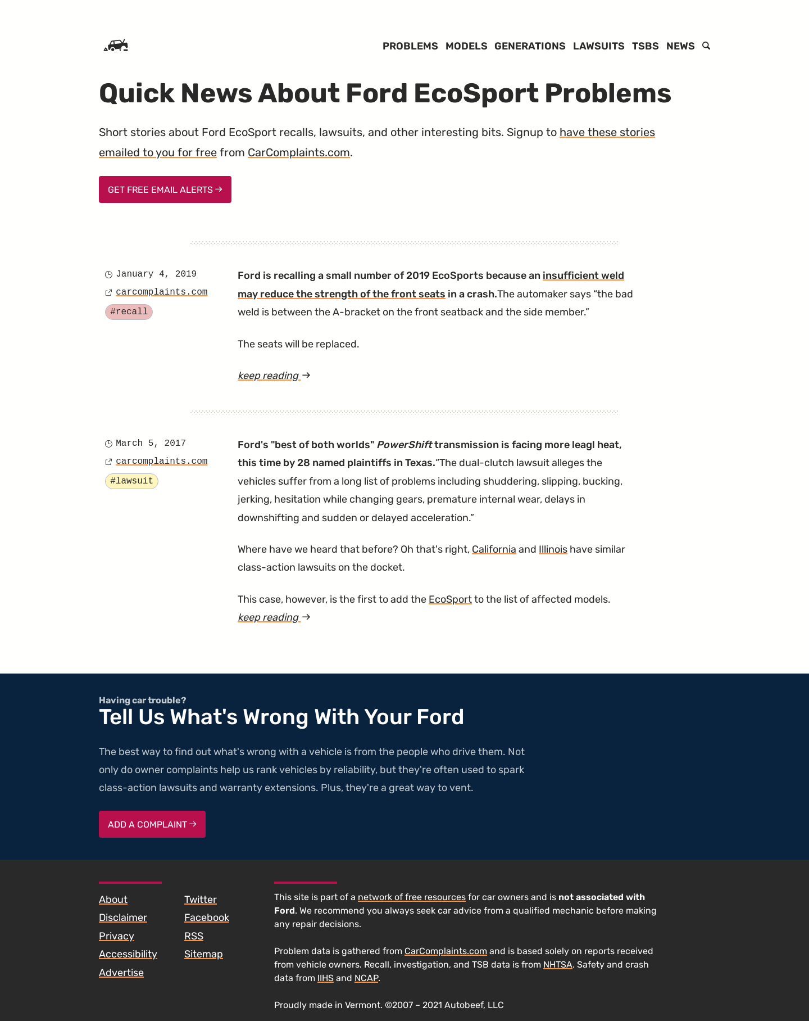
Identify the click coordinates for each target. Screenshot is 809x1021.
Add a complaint (152, 824)
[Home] (116, 46)
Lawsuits (599, 46)
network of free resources (412, 897)
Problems (410, 46)
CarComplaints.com (299, 152)
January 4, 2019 (156, 274)
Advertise (121, 972)
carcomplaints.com (161, 292)
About (113, 899)
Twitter (200, 899)
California (494, 549)
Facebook (206, 917)
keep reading (291, 376)
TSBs (645, 46)
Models (467, 46)
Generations (530, 46)
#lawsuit (131, 481)
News (680, 46)
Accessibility (128, 954)
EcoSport (450, 599)
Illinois (553, 549)
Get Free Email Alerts (165, 189)
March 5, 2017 (151, 444)
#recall (129, 312)
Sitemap (203, 954)
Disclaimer (123, 917)
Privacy (116, 936)
